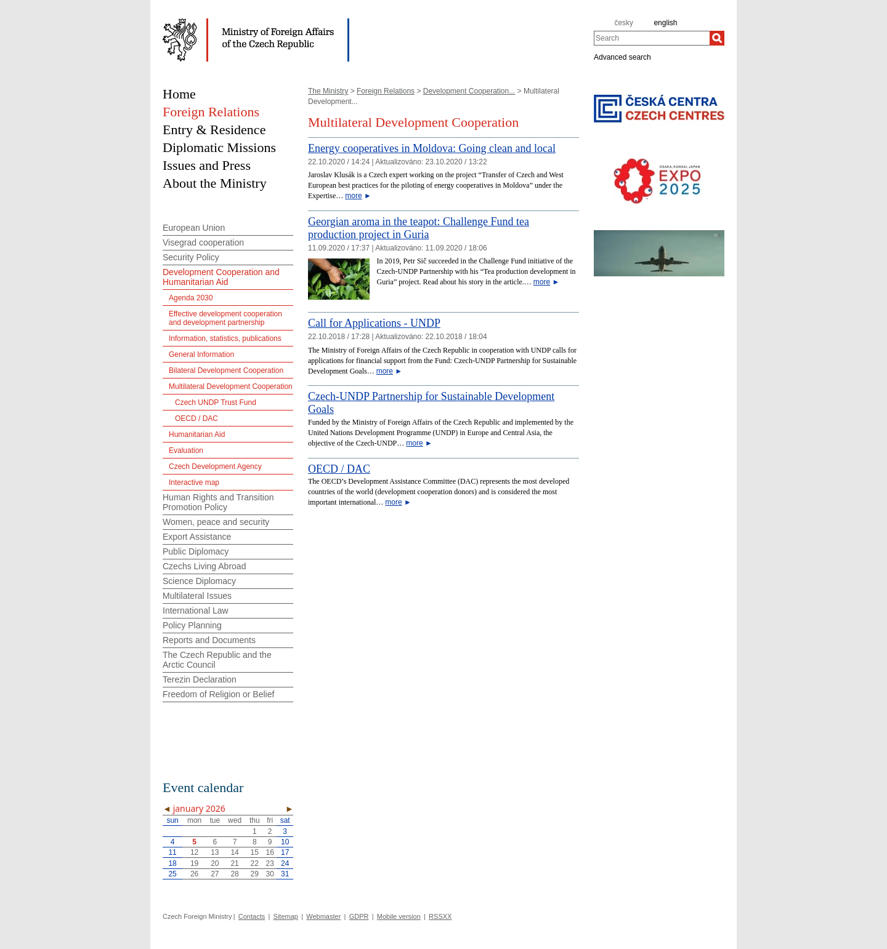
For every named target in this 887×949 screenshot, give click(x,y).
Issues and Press (207, 165)
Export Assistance (197, 537)
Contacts (251, 916)
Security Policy (191, 257)
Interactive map (194, 482)
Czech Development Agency (215, 466)
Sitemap (285, 916)
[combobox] (652, 38)
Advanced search (622, 56)
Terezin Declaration (200, 679)
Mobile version (399, 916)
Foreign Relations (386, 91)
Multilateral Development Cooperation (231, 386)
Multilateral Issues (197, 596)
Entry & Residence (214, 129)
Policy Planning (192, 625)
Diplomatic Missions (219, 147)
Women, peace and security (216, 522)
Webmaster (323, 916)
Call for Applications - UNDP (374, 323)
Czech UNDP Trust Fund (215, 402)
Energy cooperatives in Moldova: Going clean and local (432, 148)
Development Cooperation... (469, 91)
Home (179, 94)
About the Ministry (215, 183)
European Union (194, 228)
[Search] (717, 38)
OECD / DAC (339, 469)
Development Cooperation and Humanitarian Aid (221, 277)
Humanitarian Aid (197, 434)
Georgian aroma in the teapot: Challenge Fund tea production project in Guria (418, 228)
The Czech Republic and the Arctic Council (217, 660)
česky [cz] (623, 22)
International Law (196, 610)
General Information (201, 354)
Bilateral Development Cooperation (226, 370)
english (665, 22)
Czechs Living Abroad (204, 566)
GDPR (359, 916)
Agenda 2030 (191, 298)
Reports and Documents (209, 640)
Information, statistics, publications (225, 338)
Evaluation (186, 450)
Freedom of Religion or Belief (218, 694)
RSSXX (440, 916)
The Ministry (328, 91)
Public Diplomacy (196, 551)
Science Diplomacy (199, 581)
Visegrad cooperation (203, 242)
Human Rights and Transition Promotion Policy (218, 502)
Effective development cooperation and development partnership (225, 318)
